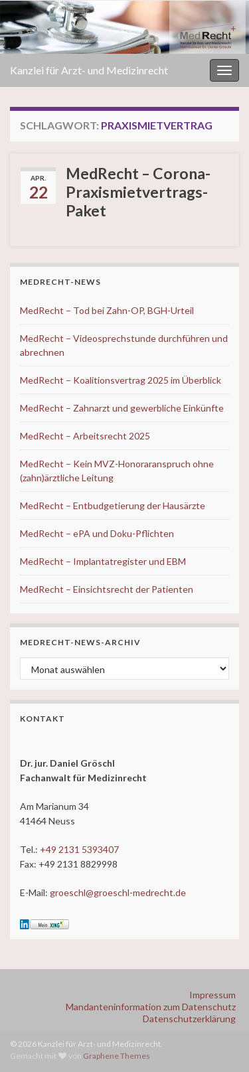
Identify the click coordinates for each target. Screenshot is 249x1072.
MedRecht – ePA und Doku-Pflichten (97, 533)
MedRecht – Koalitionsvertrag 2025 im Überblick (120, 380)
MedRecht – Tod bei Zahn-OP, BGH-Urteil (107, 310)
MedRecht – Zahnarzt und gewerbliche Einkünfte (122, 408)
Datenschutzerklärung (189, 1018)
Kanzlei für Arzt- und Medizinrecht (89, 70)
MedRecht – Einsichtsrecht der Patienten (106, 589)
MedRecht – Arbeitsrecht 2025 (85, 435)
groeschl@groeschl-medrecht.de (118, 892)
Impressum (212, 994)
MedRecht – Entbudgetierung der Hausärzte (112, 505)
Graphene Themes (116, 1056)
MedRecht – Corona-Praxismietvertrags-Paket (138, 192)
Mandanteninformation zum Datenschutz (151, 1006)
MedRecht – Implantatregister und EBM (103, 561)
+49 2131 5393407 (79, 849)
